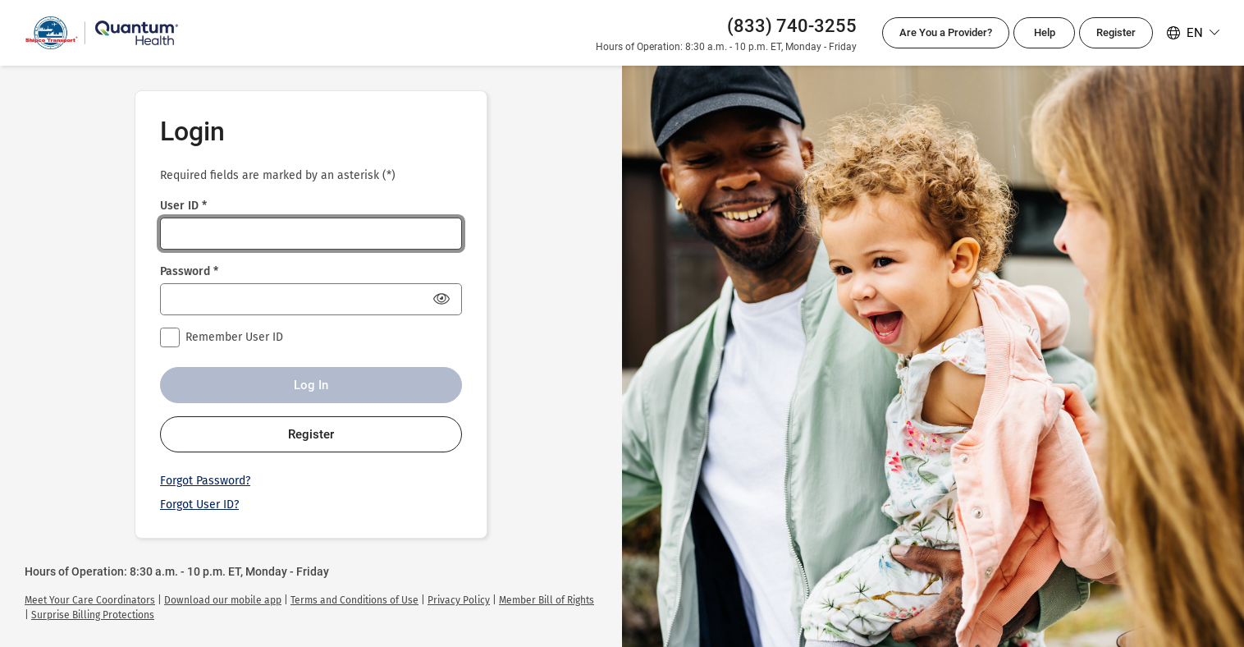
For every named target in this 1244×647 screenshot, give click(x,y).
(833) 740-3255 (792, 26)
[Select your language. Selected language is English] (1193, 32)
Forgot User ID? (199, 505)
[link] (90, 600)
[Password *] (311, 299)
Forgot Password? (205, 481)
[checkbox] (170, 337)
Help (1044, 32)
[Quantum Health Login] (102, 32)
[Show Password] (441, 299)
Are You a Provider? (945, 32)
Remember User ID (234, 337)
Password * (189, 271)
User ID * (183, 206)
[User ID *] (311, 234)
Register (1116, 32)
